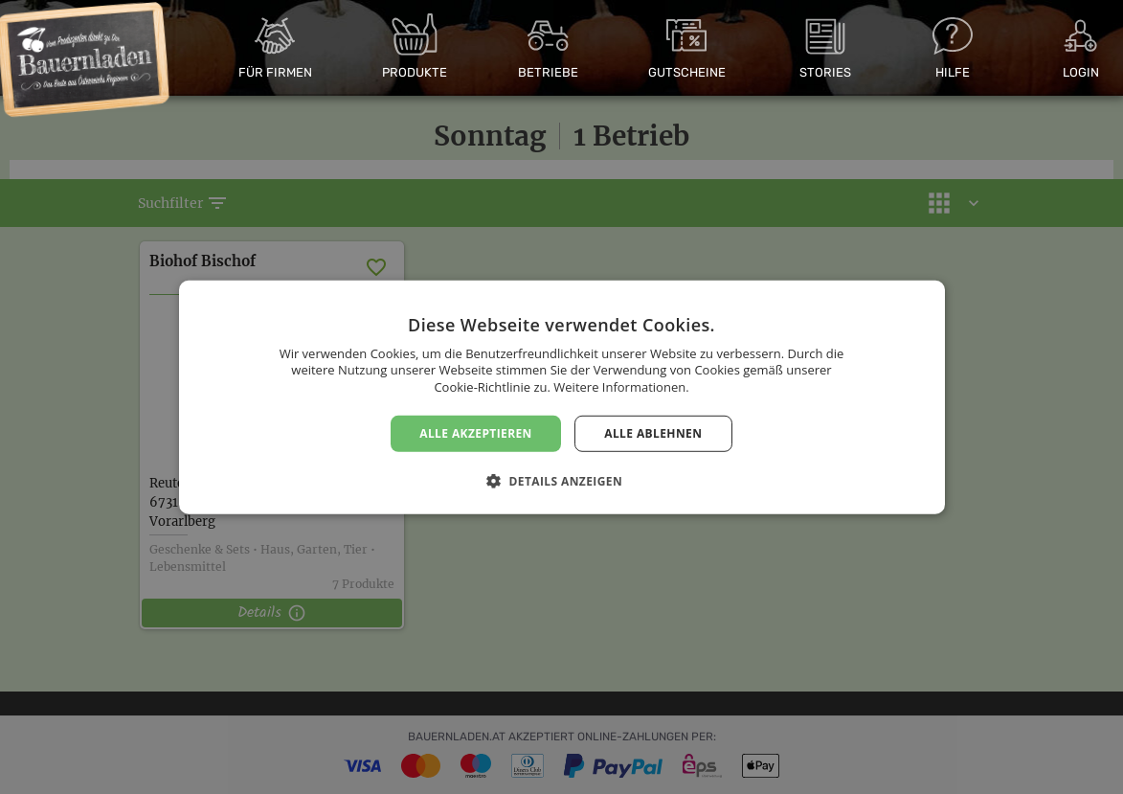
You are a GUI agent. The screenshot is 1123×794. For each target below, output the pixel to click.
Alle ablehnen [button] (653, 432)
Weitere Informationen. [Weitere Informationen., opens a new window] (620, 387)
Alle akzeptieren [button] (475, 432)
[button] (561, 480)
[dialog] (561, 397)
